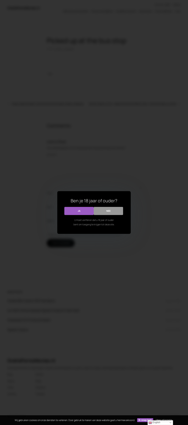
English (154, 422)
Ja (79, 210)
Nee (108, 210)
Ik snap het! (145, 420)
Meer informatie (164, 420)
